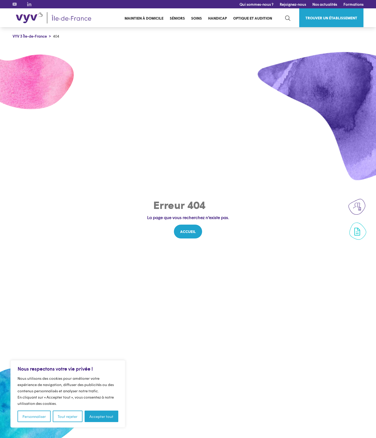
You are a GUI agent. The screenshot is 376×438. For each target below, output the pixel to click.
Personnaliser (34, 416)
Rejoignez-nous (293, 4)
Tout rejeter (68, 416)
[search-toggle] (288, 17)
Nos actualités (324, 4)
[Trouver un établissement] (331, 17)
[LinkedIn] (29, 4)
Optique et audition (252, 18)
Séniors (177, 18)
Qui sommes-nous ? (256, 4)
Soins (196, 18)
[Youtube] (15, 4)
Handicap (217, 18)
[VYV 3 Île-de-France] (54, 18)
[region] (67, 394)
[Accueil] (188, 231)
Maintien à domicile (144, 18)
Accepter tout (101, 416)
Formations (353, 4)
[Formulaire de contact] (357, 231)
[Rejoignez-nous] (357, 206)
